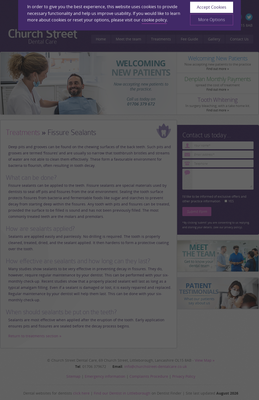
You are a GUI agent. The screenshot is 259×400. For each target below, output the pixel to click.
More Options (211, 14)
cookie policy (154, 14)
